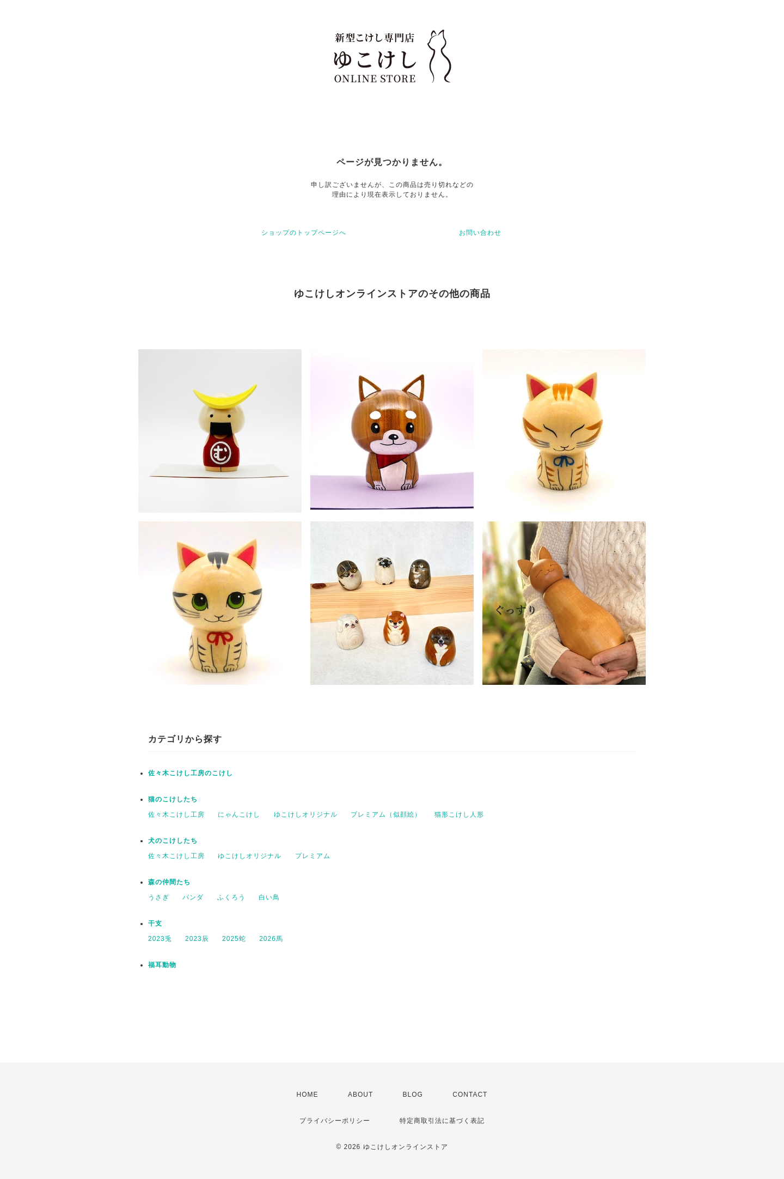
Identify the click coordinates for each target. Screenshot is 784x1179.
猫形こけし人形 (459, 814)
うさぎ (158, 897)
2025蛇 (234, 939)
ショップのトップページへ (303, 232)
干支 (155, 923)
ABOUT (360, 1094)
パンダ (193, 897)
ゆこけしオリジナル (306, 814)
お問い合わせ (480, 232)
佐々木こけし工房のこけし (190, 773)
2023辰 (197, 939)
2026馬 (271, 939)
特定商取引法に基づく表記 (442, 1121)
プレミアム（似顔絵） (386, 814)
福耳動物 (162, 965)
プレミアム (312, 856)
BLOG (413, 1094)
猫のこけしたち (173, 799)
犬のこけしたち (173, 840)
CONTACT (469, 1094)
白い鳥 (269, 897)
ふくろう (231, 897)
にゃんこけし (239, 814)
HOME (307, 1094)
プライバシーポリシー (334, 1121)
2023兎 (160, 939)
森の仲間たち (169, 882)
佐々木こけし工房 (176, 814)
